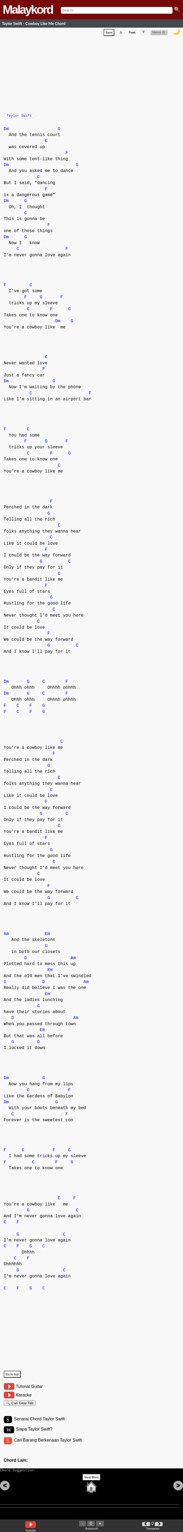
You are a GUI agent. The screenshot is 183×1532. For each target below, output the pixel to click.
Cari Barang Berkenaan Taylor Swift (48, 1446)
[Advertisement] (93, 74)
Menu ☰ (158, 33)
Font (132, 33)
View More (91, 1485)
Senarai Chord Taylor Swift (39, 1424)
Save (108, 33)
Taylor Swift (19, 117)
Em (47, 937)
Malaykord (28, 9)
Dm (6, 132)
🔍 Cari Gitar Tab (20, 1407)
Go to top (12, 1377)
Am (6, 937)
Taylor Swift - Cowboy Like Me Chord (33, 23)
